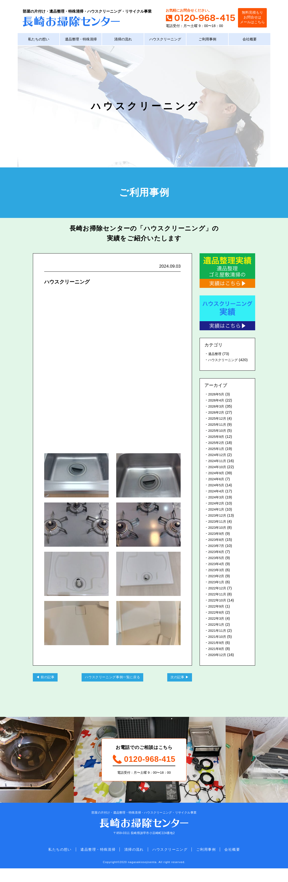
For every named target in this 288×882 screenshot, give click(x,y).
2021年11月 (218, 638)
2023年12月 (218, 522)
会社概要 (249, 40)
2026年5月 (217, 401)
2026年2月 (217, 419)
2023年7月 (217, 553)
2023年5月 (217, 565)
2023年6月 (217, 559)
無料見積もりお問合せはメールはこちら (249, 17)
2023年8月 (217, 547)
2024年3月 (217, 504)
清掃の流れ (122, 40)
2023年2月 (217, 583)
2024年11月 (218, 468)
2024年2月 (217, 510)
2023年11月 (218, 528)
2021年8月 (217, 656)
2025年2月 (217, 450)
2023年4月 (217, 571)
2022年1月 (217, 631)
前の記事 (50, 685)
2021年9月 (217, 650)
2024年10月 (218, 474)
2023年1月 (217, 589)
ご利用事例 (207, 40)
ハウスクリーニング (165, 40)
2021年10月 (218, 644)
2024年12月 (218, 462)
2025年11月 (218, 432)
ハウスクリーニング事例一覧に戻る (112, 685)
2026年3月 (217, 413)
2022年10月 (218, 607)
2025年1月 (217, 456)
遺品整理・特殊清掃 (81, 40)
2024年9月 (217, 480)
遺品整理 (215, 355)
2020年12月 (218, 662)
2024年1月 (217, 516)
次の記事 (175, 685)
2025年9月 (217, 444)
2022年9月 (217, 613)
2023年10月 (218, 535)
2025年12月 (218, 425)
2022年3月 (217, 625)
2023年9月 (217, 541)
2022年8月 (217, 619)
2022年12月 (218, 595)
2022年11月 (218, 601)
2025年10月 (218, 438)
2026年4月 (217, 407)
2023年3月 (217, 577)
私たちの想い (38, 40)
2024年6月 (217, 486)
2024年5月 (217, 492)
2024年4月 (217, 498)
